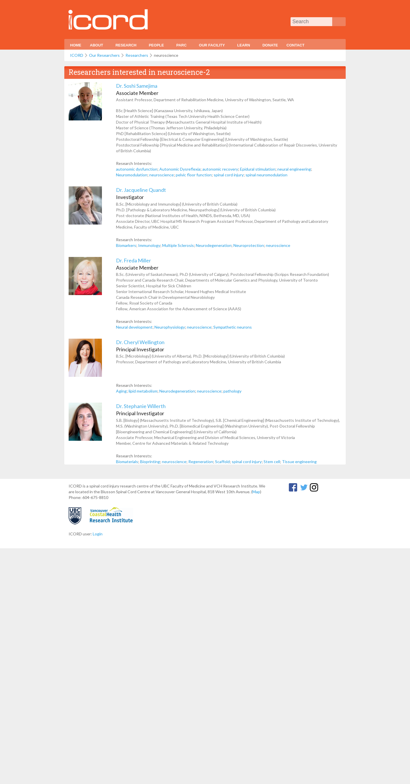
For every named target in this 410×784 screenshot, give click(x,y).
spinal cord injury (228, 174)
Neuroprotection (248, 245)
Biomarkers (126, 245)
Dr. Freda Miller (133, 260)
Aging (121, 391)
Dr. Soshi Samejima (136, 86)
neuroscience (161, 174)
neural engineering (294, 169)
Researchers (136, 55)
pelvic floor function (194, 174)
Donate (270, 45)
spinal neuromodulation (266, 174)
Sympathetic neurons (232, 327)
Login (97, 533)
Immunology (149, 245)
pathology (232, 391)
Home (75, 45)
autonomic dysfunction (136, 169)
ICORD (76, 55)
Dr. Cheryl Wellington (140, 342)
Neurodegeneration (213, 245)
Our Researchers (104, 55)
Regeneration (200, 461)
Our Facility (212, 46)
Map (256, 491)
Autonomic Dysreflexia (179, 169)
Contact (296, 45)
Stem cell (272, 461)
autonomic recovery (220, 169)
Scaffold (222, 461)
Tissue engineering (299, 461)
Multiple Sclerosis (178, 245)
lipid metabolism (143, 391)
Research (127, 46)
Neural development (134, 327)
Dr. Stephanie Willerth (141, 406)
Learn (244, 46)
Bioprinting (150, 461)
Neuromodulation (131, 174)
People (157, 46)
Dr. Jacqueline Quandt (141, 190)
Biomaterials (127, 461)
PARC (182, 46)
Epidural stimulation (257, 169)
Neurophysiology (169, 327)
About (97, 46)
